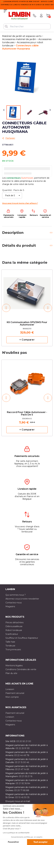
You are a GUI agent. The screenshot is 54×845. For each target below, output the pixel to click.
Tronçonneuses (13, 649)
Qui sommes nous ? (15, 595)
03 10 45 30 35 (22, 797)
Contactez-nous (13, 602)
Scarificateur (11, 634)
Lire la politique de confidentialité (16, 833)
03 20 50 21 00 (23, 741)
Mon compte (12, 697)
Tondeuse (10, 645)
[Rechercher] (27, 26)
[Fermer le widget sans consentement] (13, 805)
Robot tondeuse (13, 630)
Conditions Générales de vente (20, 669)
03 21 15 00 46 (22, 762)
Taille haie (10, 642)
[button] (6, 308)
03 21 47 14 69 (22, 769)
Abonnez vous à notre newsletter (22, 598)
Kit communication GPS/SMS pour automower (27, 323)
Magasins (10, 606)
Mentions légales (14, 665)
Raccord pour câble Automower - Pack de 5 (27, 413)
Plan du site (11, 673)
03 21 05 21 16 (25, 776)
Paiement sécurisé (14, 693)
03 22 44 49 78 (21, 755)
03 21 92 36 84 (23, 783)
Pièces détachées (14, 622)
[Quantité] (12, 195)
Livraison (9, 689)
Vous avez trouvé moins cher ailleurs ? (20, 203)
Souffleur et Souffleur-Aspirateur (21, 638)
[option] (27, 308)
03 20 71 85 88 (21, 790)
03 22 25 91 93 (23, 748)
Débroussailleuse (13, 626)
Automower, (27, 178)
